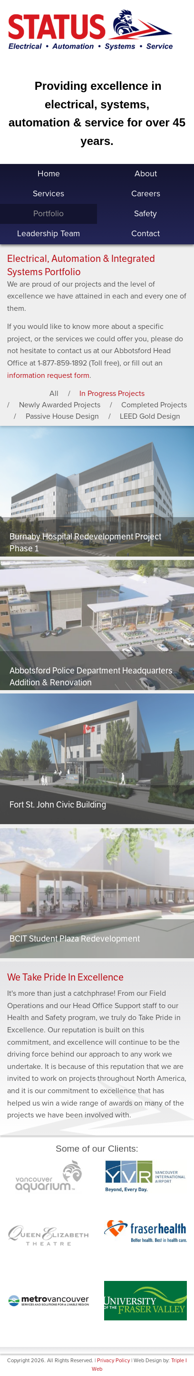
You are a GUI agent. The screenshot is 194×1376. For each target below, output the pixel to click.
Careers (145, 194)
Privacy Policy (113, 1360)
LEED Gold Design (150, 416)
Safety (145, 214)
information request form (48, 375)
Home (49, 174)
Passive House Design (62, 416)
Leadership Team (48, 234)
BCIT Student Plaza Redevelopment (75, 938)
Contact (145, 234)
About (146, 174)
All (53, 393)
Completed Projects (154, 405)
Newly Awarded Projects (59, 405)
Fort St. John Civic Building (58, 804)
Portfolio (48, 214)
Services (48, 194)
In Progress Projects (112, 393)
